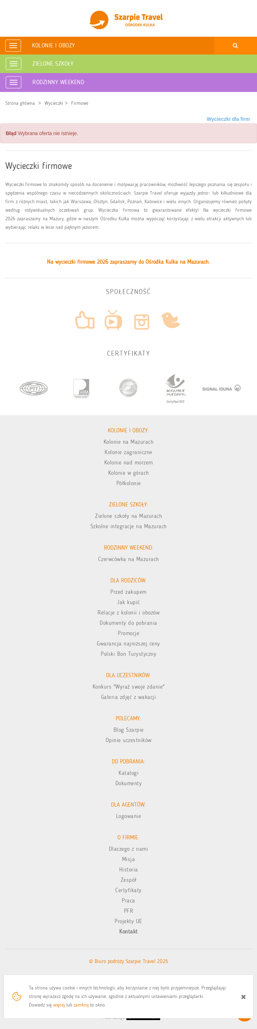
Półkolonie (128, 483)
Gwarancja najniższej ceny (128, 643)
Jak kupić (128, 602)
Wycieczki (53, 103)
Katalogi (128, 773)
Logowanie (128, 816)
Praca (128, 900)
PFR (128, 910)
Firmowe (79, 103)
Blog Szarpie (129, 729)
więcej (59, 1005)
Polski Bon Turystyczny (128, 653)
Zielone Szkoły (52, 63)
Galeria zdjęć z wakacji (128, 697)
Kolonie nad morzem (128, 462)
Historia (128, 869)
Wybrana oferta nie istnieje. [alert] (42, 133)
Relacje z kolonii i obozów (128, 612)
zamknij (81, 1005)
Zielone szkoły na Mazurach (128, 516)
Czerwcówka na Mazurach (128, 559)
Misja (128, 859)
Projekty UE (128, 921)
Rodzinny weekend (58, 82)
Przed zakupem (128, 591)
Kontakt (128, 931)
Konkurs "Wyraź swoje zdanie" (129, 686)
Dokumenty (128, 783)
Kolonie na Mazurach (129, 441)
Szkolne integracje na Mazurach (128, 526)
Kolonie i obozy (53, 45)
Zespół (129, 879)
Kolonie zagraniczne (128, 452)
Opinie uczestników (129, 740)
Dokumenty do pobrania (128, 622)
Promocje (128, 633)
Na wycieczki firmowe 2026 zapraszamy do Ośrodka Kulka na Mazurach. (128, 261)
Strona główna (20, 103)
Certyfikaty (128, 890)
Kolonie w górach (128, 472)
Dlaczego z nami (128, 848)
